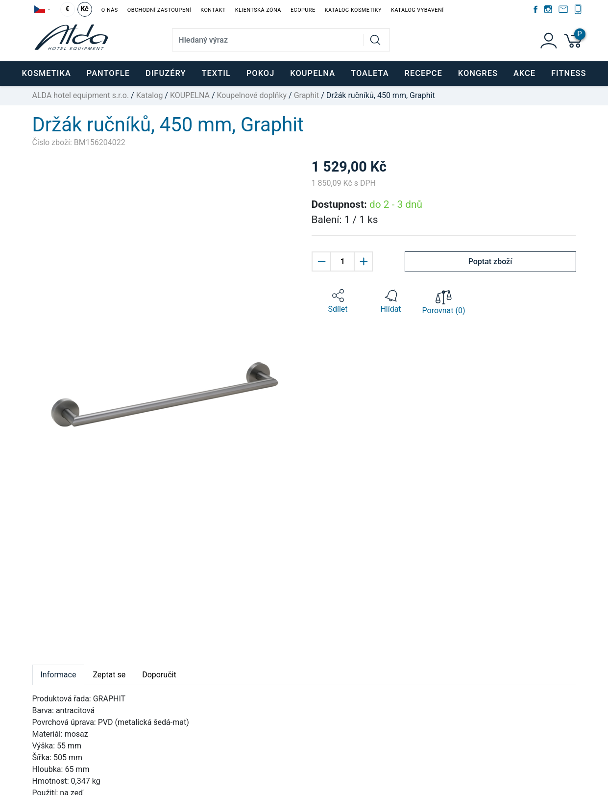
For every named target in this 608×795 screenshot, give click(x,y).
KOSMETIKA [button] (46, 73)
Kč (84, 9)
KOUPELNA (190, 95)
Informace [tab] (58, 674)
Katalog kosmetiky (353, 10)
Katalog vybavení (417, 10)
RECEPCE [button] (423, 73)
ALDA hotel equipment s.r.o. (80, 95)
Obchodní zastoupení (159, 10)
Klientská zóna (258, 10)
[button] (338, 301)
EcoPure (303, 10)
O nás (109, 10)
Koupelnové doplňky (252, 95)
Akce (524, 73)
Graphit (306, 95)
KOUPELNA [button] (312, 73)
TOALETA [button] (370, 73)
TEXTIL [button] (215, 73)
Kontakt (212, 10)
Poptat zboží (490, 261)
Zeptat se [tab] (109, 674)
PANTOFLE (108, 73)
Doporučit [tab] (159, 674)
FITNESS (568, 73)
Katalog (149, 95)
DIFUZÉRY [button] (166, 73)
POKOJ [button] (260, 73)
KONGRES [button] (478, 73)
